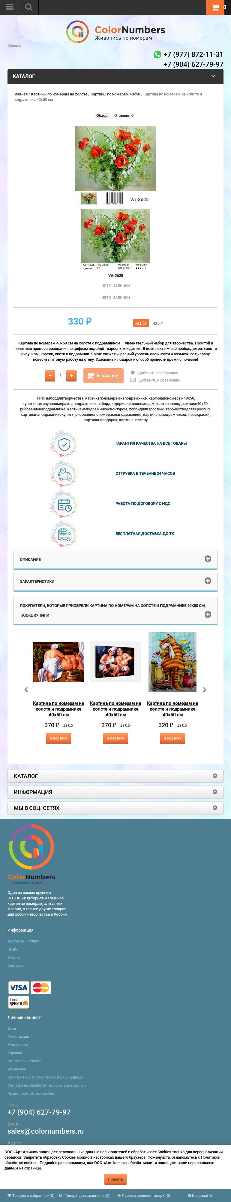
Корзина (15, 1053)
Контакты (16, 966)
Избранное (17, 1069)
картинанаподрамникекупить (47, 414)
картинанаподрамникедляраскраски (176, 414)
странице (32, 1168)
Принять (115, 1179)
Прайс (13, 949)
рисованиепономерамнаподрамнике (108, 414)
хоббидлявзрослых (146, 409)
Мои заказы (18, 1045)
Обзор (101, 115)
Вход (12, 1028)
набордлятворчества (64, 398)
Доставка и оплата (23, 941)
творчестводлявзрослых (188, 409)
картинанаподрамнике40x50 (182, 403)
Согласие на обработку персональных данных (47, 1085)
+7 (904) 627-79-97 (39, 1112)
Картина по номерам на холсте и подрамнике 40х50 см (58, 709)
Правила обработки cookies (31, 1093)
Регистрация (18, 1037)
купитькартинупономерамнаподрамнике (59, 403)
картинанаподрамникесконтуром (97, 409)
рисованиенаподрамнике (42, 409)
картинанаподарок (100, 420)
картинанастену (133, 420)
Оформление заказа (24, 1061)
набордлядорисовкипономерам (126, 403)
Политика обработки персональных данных (45, 1077)
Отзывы (121, 115)
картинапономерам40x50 (171, 398)
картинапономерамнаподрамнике (116, 398)
